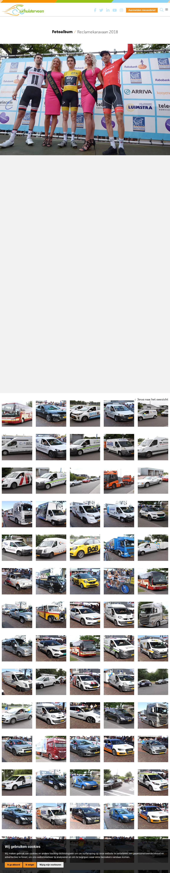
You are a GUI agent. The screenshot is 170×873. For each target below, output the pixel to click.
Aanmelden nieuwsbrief (141, 10)
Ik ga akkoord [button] (13, 865)
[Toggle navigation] (166, 9)
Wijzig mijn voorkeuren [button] (50, 865)
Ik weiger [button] (29, 865)
